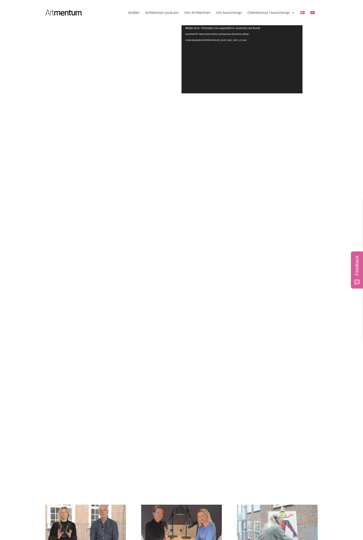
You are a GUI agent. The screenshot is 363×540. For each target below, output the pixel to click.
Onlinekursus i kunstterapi (268, 12)
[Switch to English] (312, 12)
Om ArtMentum (197, 12)
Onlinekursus (109, 354)
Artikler (134, 12)
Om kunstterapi (229, 12)
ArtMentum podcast (162, 12)
